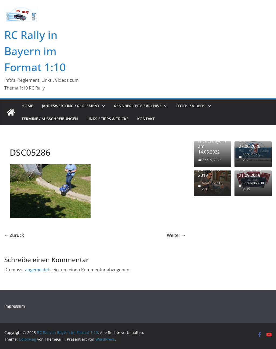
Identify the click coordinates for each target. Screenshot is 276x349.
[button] (102, 106)
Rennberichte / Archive (138, 105)
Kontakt (146, 118)
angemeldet (37, 270)
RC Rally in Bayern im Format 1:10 (35, 50)
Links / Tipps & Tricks (108, 118)
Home (27, 105)
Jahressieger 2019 (210, 172)
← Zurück (14, 235)
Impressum (14, 306)
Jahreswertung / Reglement (70, 105)
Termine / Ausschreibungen (50, 118)
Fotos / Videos (190, 105)
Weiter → (176, 235)
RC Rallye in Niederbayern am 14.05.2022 (212, 144)
